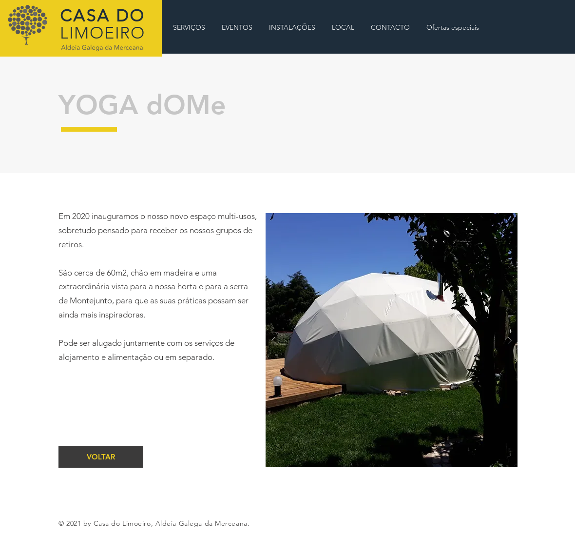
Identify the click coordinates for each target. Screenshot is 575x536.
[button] (392, 340)
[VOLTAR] (100, 457)
